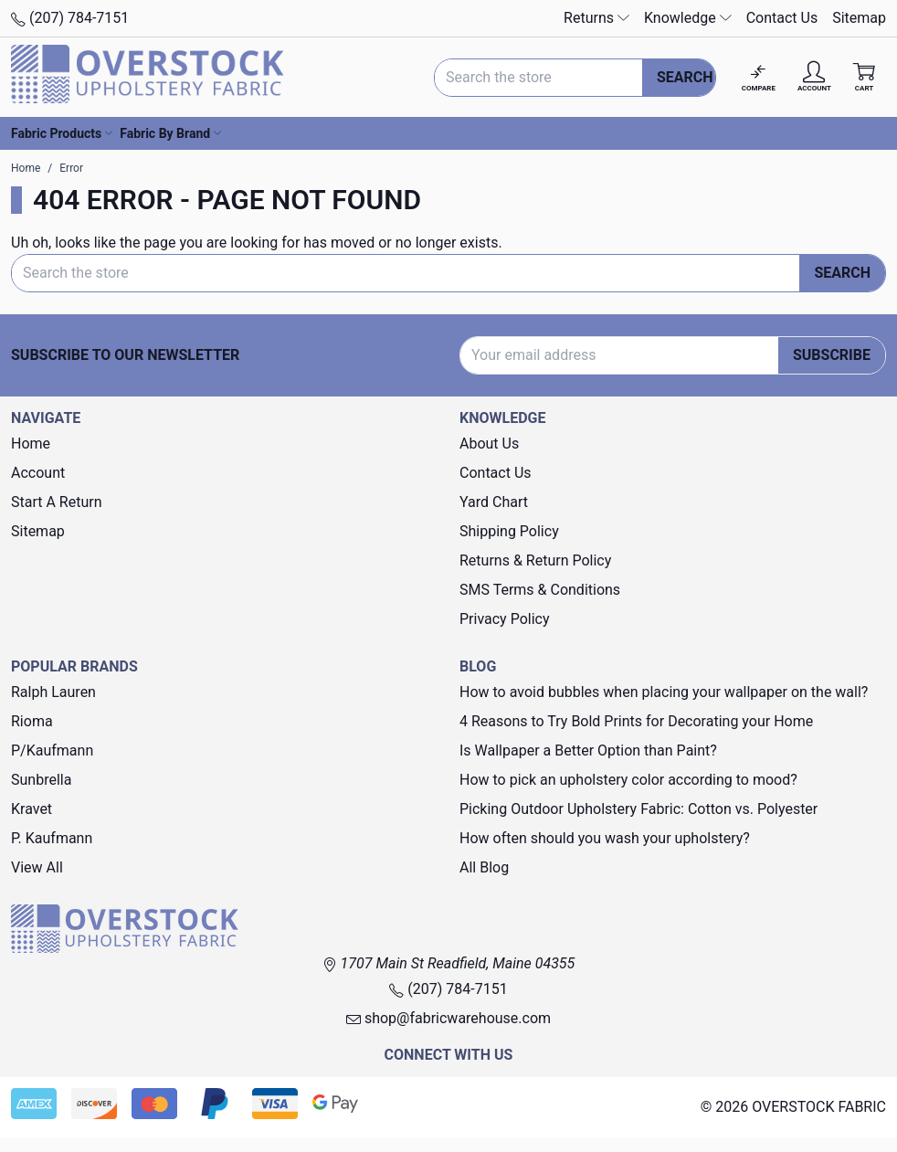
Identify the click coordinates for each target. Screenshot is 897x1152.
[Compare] (758, 77)
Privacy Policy (504, 619)
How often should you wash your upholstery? (604, 838)
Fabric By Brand (170, 133)
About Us (489, 443)
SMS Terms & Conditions (539, 589)
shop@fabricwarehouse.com (448, 1018)
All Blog (484, 867)
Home (30, 443)
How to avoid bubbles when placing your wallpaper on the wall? (663, 692)
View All (37, 867)
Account (38, 472)
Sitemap (859, 17)
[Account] (814, 77)
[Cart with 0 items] (864, 77)
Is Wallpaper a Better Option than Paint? (588, 750)
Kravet (31, 809)
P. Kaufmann (51, 838)
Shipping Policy (509, 531)
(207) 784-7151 (70, 17)
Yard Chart (493, 502)
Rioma (32, 721)
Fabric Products (61, 133)
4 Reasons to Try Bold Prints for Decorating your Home (636, 721)
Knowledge (688, 17)
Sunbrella (41, 779)
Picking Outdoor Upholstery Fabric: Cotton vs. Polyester (638, 809)
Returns (596, 17)
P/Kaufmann (52, 750)
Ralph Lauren (53, 692)
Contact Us (782, 17)
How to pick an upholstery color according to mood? (628, 779)
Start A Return (56, 502)
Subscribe (832, 355)
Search (685, 77)
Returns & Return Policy (535, 560)
